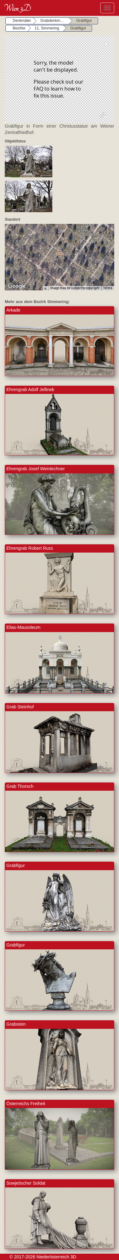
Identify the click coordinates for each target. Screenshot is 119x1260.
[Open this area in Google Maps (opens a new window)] (16, 286)
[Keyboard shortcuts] (45, 288)
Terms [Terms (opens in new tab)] (107, 288)
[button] (59, 253)
